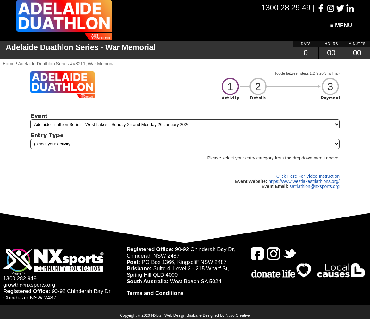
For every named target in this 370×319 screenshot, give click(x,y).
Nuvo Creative (238, 315)
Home (8, 63)
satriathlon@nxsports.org (315, 186)
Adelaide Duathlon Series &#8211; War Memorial (67, 63)
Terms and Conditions (155, 293)
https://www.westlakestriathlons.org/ (304, 181)
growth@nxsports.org (29, 285)
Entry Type (47, 135)
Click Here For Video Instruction (308, 176)
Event (39, 115)
